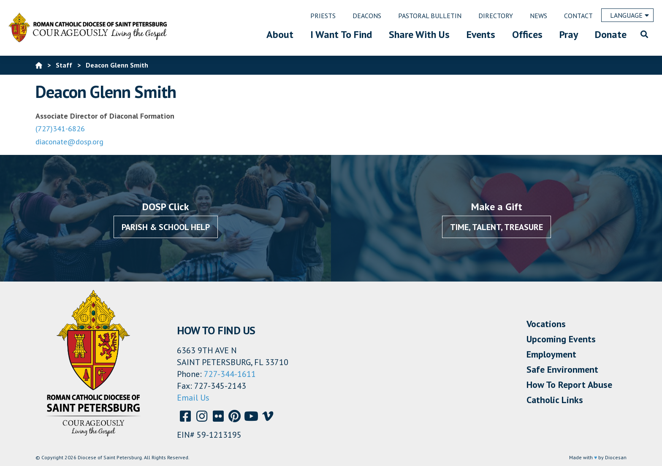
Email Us (193, 397)
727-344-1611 (230, 373)
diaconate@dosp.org (69, 141)
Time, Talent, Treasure (496, 227)
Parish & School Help (166, 227)
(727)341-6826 (60, 128)
